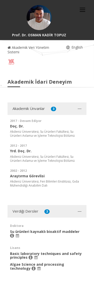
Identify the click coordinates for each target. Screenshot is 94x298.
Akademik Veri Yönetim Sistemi (28, 49)
